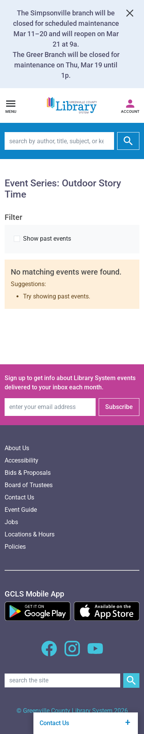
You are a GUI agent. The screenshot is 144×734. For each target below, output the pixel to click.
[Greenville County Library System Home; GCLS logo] (72, 105)
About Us (17, 448)
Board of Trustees (29, 485)
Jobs (11, 522)
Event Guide (21, 509)
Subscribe (119, 407)
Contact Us (19, 497)
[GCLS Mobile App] (34, 593)
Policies (15, 546)
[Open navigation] (11, 105)
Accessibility (21, 460)
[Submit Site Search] (131, 680)
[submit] (128, 141)
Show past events (47, 238)
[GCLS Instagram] (72, 653)
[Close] (129, 13)
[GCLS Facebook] (49, 653)
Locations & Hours (30, 534)
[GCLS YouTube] (95, 653)
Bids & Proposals (28, 472)
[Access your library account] (130, 105)
